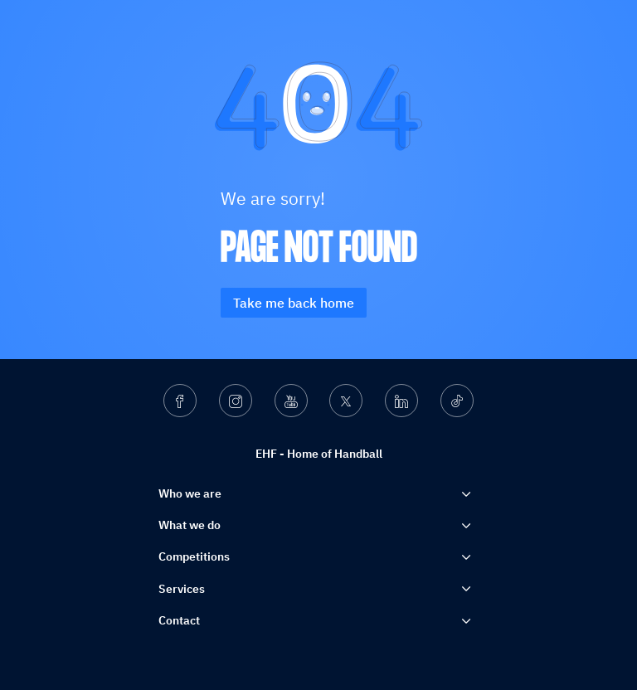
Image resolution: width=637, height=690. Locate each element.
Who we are (189, 493)
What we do (189, 525)
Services (181, 588)
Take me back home (293, 302)
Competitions (194, 556)
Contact (179, 620)
